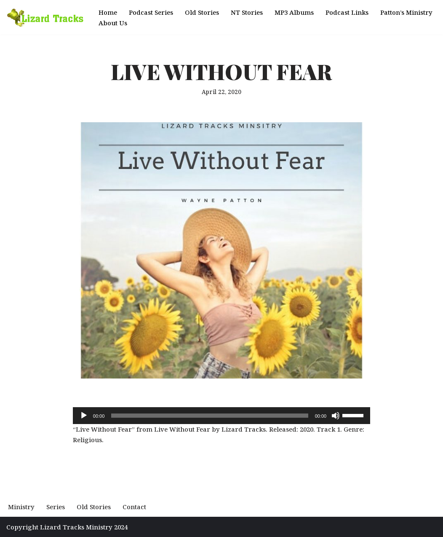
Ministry (21, 506)
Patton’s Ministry (406, 12)
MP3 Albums (294, 12)
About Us (113, 23)
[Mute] (335, 415)
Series (55, 506)
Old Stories (202, 12)
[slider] (209, 415)
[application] (221, 415)
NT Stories (247, 12)
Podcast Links (347, 12)
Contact (134, 506)
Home (108, 12)
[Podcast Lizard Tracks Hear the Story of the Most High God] (45, 17)
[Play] (84, 415)
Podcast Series (151, 12)
